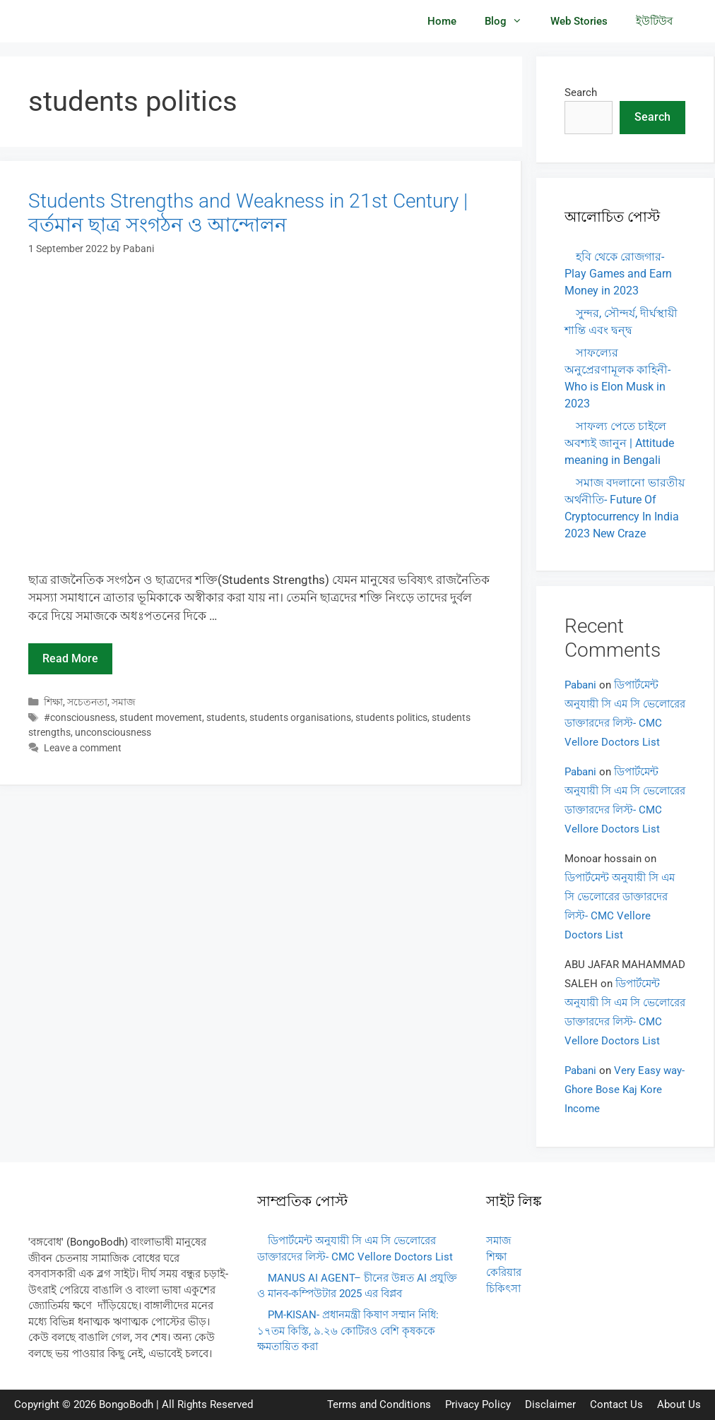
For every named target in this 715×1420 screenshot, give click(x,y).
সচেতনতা (87, 702)
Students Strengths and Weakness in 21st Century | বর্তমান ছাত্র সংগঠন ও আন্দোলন (248, 213)
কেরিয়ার (503, 1272)
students (225, 718)
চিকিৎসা (503, 1288)
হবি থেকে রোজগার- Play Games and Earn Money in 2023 (618, 273)
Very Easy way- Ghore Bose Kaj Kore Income (625, 1089)
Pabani (580, 685)
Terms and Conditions (379, 1404)
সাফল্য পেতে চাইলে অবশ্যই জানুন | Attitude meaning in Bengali (619, 443)
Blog (510, 21)
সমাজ (124, 702)
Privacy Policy (478, 1404)
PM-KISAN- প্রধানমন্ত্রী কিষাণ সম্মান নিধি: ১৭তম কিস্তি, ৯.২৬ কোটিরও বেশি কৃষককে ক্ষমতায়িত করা (348, 1330)
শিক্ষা (53, 702)
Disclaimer (550, 1404)
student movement (160, 718)
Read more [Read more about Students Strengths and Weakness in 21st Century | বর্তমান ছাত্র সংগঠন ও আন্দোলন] (70, 658)
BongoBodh (126, 1404)
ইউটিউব (654, 21)
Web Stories (579, 21)
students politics (391, 718)
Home (441, 21)
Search (581, 92)
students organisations (300, 718)
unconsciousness (113, 733)
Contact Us (616, 1404)
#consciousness (79, 718)
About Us (679, 1404)
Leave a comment (83, 748)
